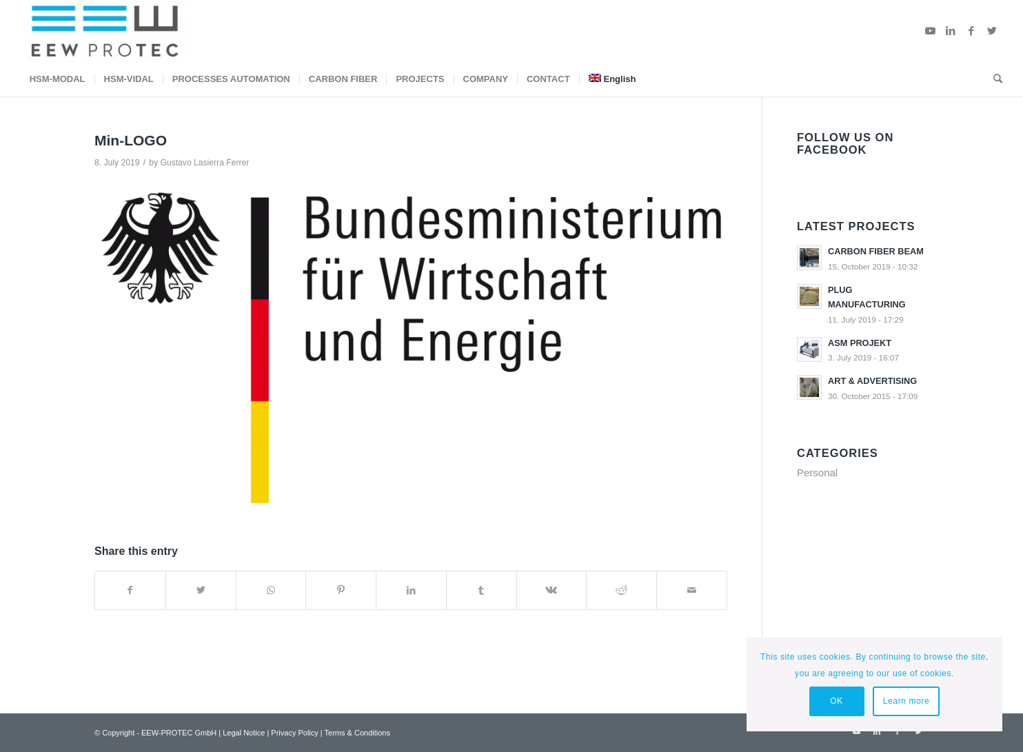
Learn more (906, 701)
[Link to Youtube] (930, 31)
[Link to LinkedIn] (950, 31)
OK (836, 701)
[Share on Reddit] (621, 590)
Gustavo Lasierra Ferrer (204, 162)
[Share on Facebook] (130, 590)
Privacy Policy (294, 733)
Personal (817, 472)
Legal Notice (244, 733)
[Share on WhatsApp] (271, 590)
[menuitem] (57, 79)
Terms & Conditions (357, 733)
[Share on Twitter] (201, 590)
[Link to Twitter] (992, 31)
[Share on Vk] (552, 590)
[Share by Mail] (692, 590)
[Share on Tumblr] (481, 590)
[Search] (993, 79)
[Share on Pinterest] (341, 590)
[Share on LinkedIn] (411, 590)
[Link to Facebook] (971, 31)
